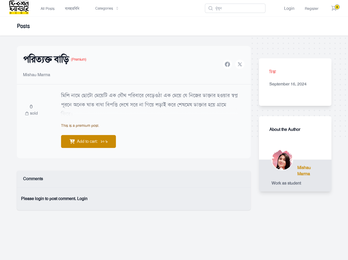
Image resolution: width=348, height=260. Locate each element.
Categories (107, 8)
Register (312, 8)
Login (289, 8)
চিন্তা (272, 71)
